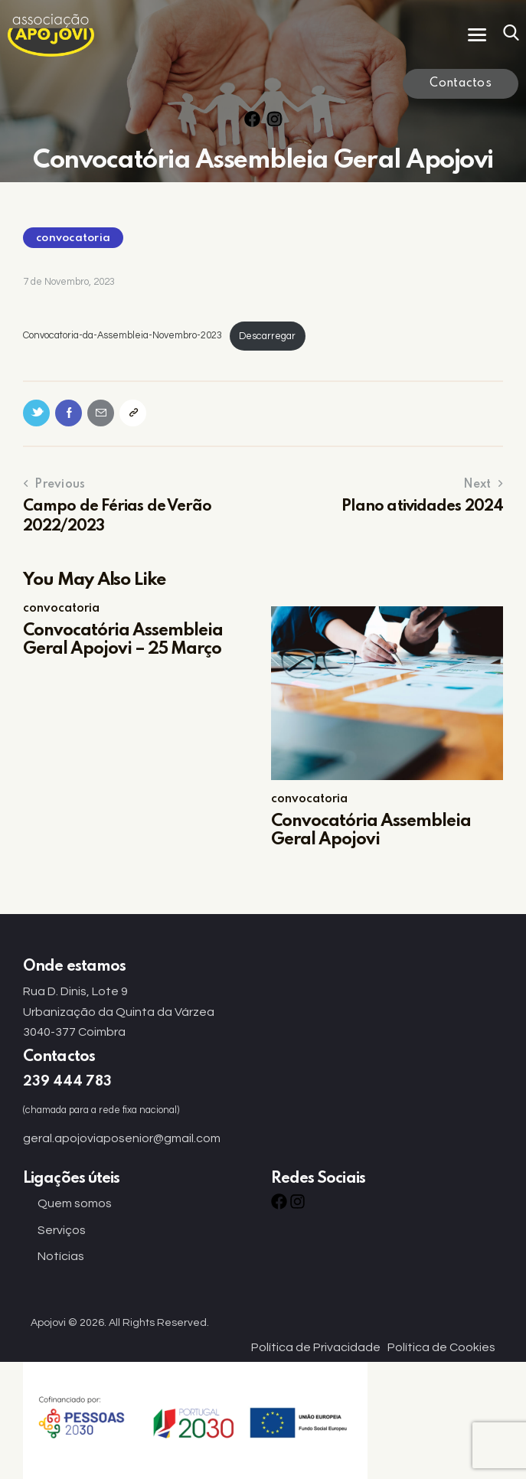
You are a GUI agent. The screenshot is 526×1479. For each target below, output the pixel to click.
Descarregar (267, 336)
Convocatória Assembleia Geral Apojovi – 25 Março (123, 640)
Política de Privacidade (316, 1347)
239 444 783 (67, 1082)
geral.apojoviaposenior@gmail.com (122, 1138)
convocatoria (73, 238)
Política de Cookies (441, 1347)
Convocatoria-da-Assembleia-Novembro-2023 (122, 336)
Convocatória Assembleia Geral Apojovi (371, 830)
